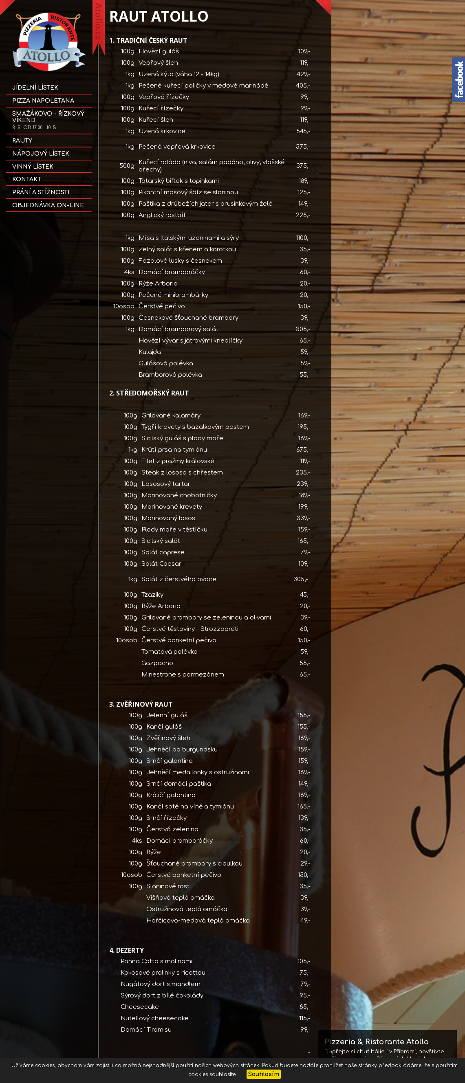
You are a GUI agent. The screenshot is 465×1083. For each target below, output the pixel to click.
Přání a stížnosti (40, 192)
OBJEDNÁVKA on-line (48, 205)
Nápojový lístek (40, 154)
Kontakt (26, 179)
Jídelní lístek (35, 88)
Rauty (22, 141)
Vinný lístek (32, 167)
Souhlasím (263, 1074)
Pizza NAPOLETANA (43, 101)
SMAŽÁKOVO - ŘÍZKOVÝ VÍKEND (48, 121)
